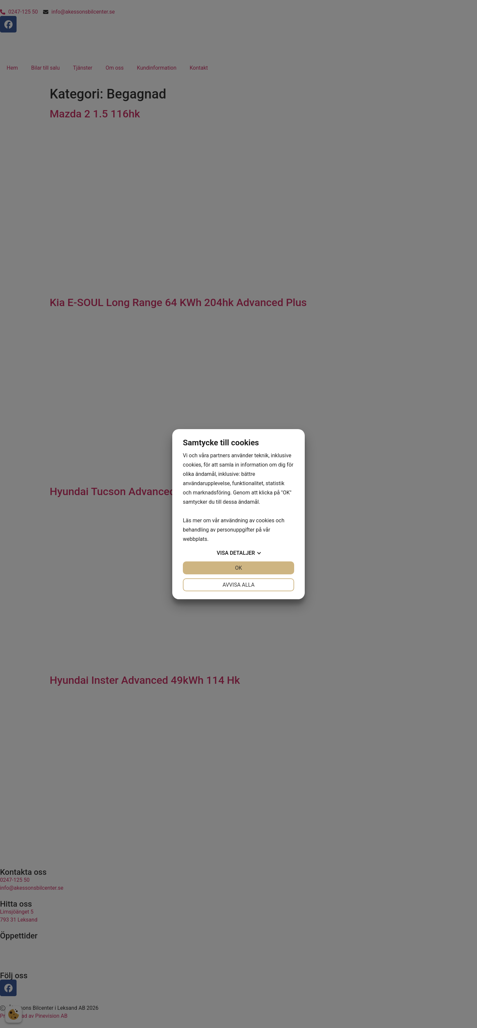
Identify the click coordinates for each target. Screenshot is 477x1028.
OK (238, 568)
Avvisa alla (239, 585)
